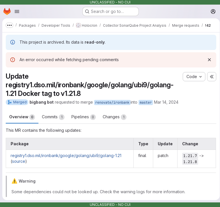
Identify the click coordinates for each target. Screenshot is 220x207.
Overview (22, 117)
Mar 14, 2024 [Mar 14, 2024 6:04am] (166, 102)
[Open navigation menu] (17, 11)
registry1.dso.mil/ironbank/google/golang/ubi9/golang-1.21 (66, 155)
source (18, 161)
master (146, 102)
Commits (53, 117)
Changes (114, 117)
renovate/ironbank (112, 102)
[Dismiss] (207, 59)
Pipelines (83, 117)
